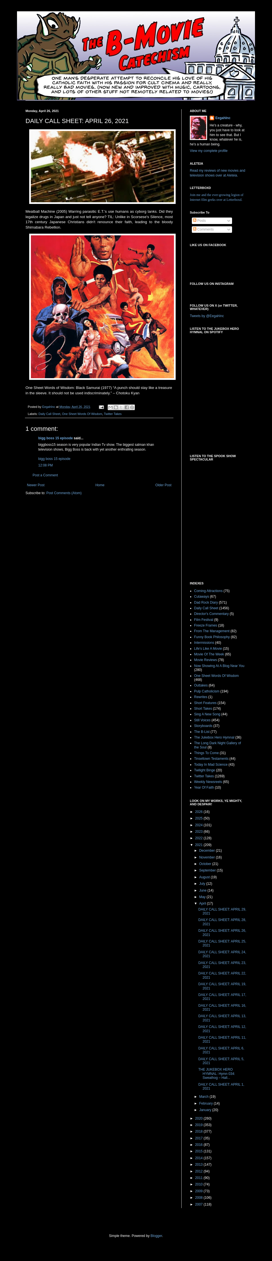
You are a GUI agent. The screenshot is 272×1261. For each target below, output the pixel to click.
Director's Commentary (211, 614)
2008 (199, 1198)
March (204, 1097)
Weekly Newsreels (208, 782)
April (203, 903)
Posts (199, 221)
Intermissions (204, 643)
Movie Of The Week (209, 654)
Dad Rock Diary (206, 602)
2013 (199, 1165)
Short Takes (203, 709)
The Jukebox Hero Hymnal (214, 737)
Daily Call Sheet (49, 414)
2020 (199, 1118)
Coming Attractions (208, 591)
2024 (199, 825)
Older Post (163, 485)
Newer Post (35, 485)
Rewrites (200, 697)
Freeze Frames (205, 625)
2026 (199, 812)
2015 (199, 1151)
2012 (199, 1171)
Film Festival (203, 620)
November (207, 857)
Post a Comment (45, 475)
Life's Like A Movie (208, 649)
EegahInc (222, 118)
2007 (199, 1204)
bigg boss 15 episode (55, 438)
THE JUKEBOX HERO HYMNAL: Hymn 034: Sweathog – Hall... (216, 1074)
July (202, 884)
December (207, 851)
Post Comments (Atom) (64, 493)
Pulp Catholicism (206, 691)
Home (100, 485)
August (205, 877)
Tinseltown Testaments (211, 759)
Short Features (205, 703)
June (203, 890)
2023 (199, 832)
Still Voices (202, 720)
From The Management (212, 631)
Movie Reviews (205, 660)
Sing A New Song (207, 714)
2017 (199, 1138)
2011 (199, 1178)
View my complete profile (209, 151)
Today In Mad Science (211, 765)
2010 (199, 1184)
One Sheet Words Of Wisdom (82, 414)
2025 (199, 818)
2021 (199, 845)
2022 (199, 838)
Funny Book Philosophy (212, 637)
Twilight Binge (204, 770)
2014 (199, 1158)
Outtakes (201, 685)
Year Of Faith (204, 787)
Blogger (156, 1236)
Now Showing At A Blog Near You (219, 666)
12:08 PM (45, 465)
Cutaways (201, 597)
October (205, 864)
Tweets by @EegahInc (207, 316)
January (205, 1110)
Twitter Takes (113, 414)
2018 (199, 1131)
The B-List (202, 732)
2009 (199, 1191)
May (203, 897)
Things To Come (206, 753)
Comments (203, 229)
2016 (199, 1145)
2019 (199, 1125)
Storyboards (203, 726)
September (208, 870)
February (206, 1103)
